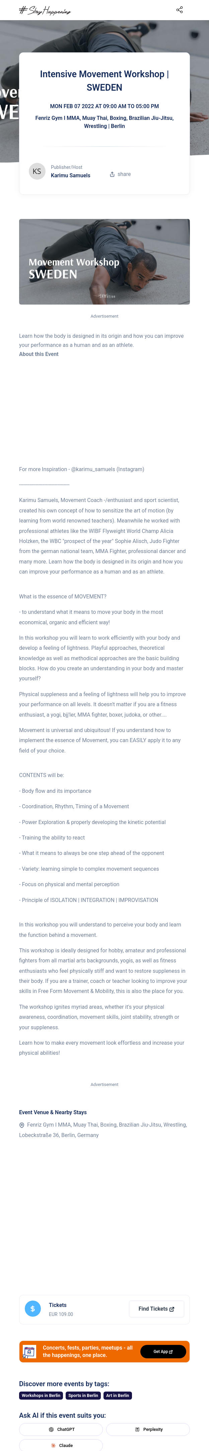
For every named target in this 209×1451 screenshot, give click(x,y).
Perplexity (148, 1429)
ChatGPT (61, 1429)
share (120, 174)
